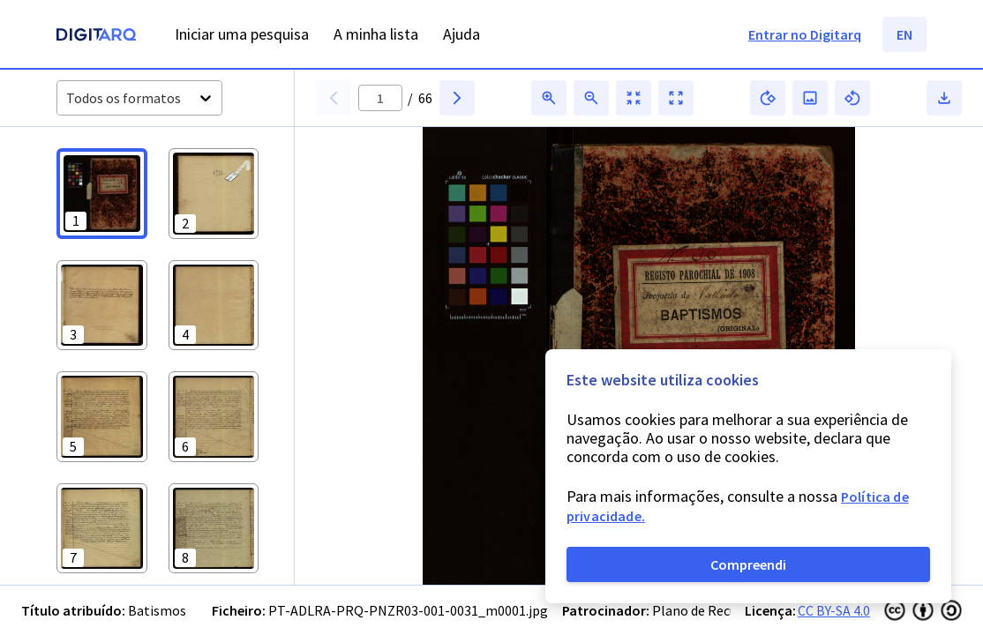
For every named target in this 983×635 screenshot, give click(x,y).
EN (904, 34)
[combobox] (67, 98)
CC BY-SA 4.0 (834, 610)
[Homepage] (96, 36)
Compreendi (748, 564)
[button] (101, 193)
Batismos (157, 610)
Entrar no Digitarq (804, 34)
